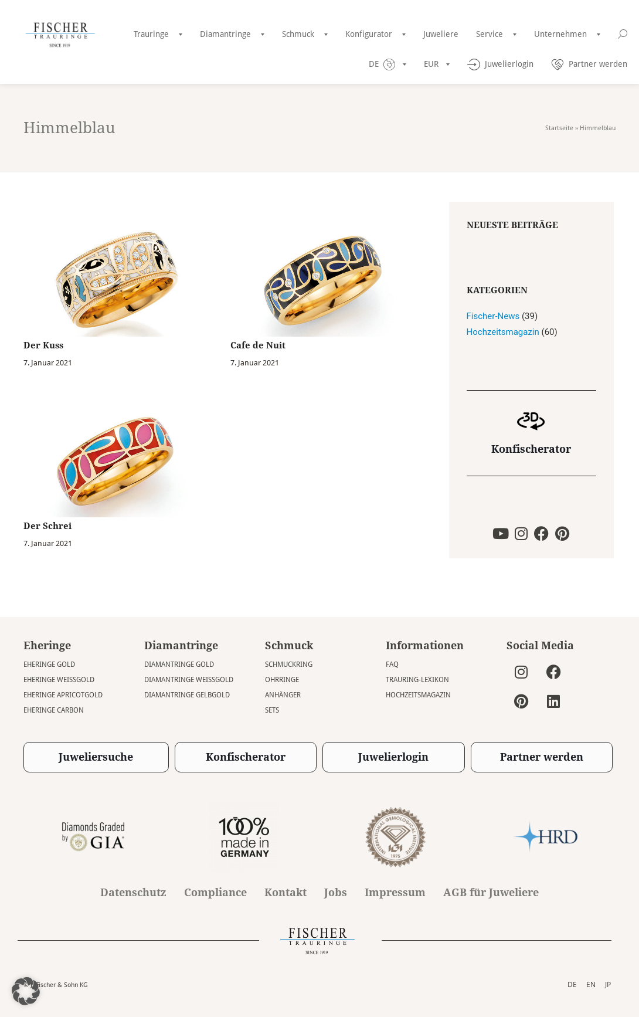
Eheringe (47, 645)
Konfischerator (531, 449)
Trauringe (151, 34)
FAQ (392, 664)
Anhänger (283, 695)
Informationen (425, 645)
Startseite (559, 128)
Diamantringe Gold (179, 664)
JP (608, 984)
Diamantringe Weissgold (188, 680)
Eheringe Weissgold (58, 680)
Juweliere (440, 34)
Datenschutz (133, 893)
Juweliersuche (96, 757)
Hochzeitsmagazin (503, 332)
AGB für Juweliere (491, 893)
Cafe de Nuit (257, 345)
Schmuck (298, 34)
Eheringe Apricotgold (63, 695)
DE (572, 984)
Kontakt (285, 893)
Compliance (215, 893)
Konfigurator (368, 34)
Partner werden (541, 757)
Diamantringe (225, 34)
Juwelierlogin (393, 757)
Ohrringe (282, 680)
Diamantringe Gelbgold (187, 695)
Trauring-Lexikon (417, 680)
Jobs (335, 893)
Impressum (395, 893)
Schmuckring (288, 664)
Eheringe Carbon (53, 710)
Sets (272, 710)
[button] (26, 991)
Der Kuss (43, 345)
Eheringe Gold (49, 664)
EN (591, 984)
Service (489, 34)
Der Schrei (47, 526)
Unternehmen (560, 34)
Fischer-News (493, 316)
